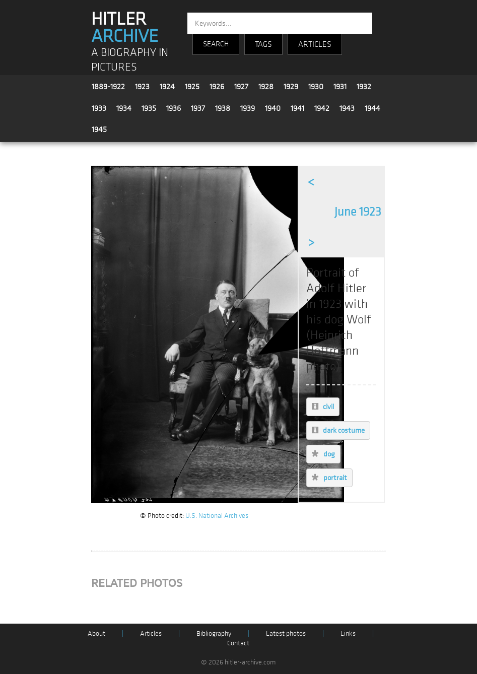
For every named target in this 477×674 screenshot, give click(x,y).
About (96, 633)
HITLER (124, 27)
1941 (297, 108)
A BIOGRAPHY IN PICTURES (129, 60)
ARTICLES (314, 44)
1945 (99, 129)
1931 (340, 87)
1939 (247, 108)
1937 (198, 108)
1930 (315, 87)
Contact (238, 643)
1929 (291, 87)
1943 (347, 108)
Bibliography (213, 633)
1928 (266, 87)
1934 (123, 108)
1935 (149, 108)
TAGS (263, 44)
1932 (364, 87)
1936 (173, 108)
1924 (167, 87)
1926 (217, 87)
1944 (372, 108)
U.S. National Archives (216, 515)
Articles (151, 633)
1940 (273, 108)
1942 (321, 108)
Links (348, 633)
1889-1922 (108, 87)
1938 (222, 108)
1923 (142, 87)
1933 (99, 108)
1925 (192, 87)
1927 (241, 87)
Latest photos (286, 633)
